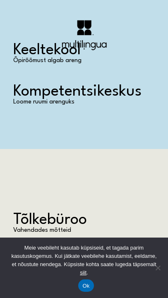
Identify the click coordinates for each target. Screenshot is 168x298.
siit (83, 272)
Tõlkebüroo (50, 220)
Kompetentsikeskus (77, 91)
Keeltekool (47, 50)
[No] (158, 268)
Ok (85, 286)
